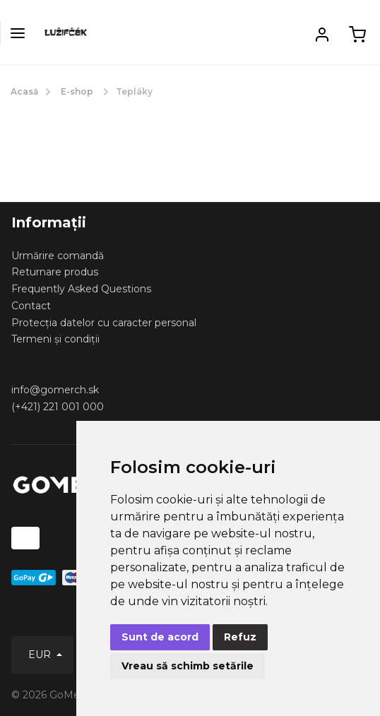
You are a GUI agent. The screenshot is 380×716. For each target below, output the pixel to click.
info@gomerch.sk (55, 389)
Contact (31, 305)
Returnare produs (54, 271)
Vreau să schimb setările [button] (187, 666)
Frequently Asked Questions (81, 288)
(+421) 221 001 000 (57, 406)
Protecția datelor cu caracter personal (103, 322)
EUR (41, 654)
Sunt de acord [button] (159, 637)
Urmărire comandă (57, 255)
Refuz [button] (240, 637)
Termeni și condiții (55, 339)
